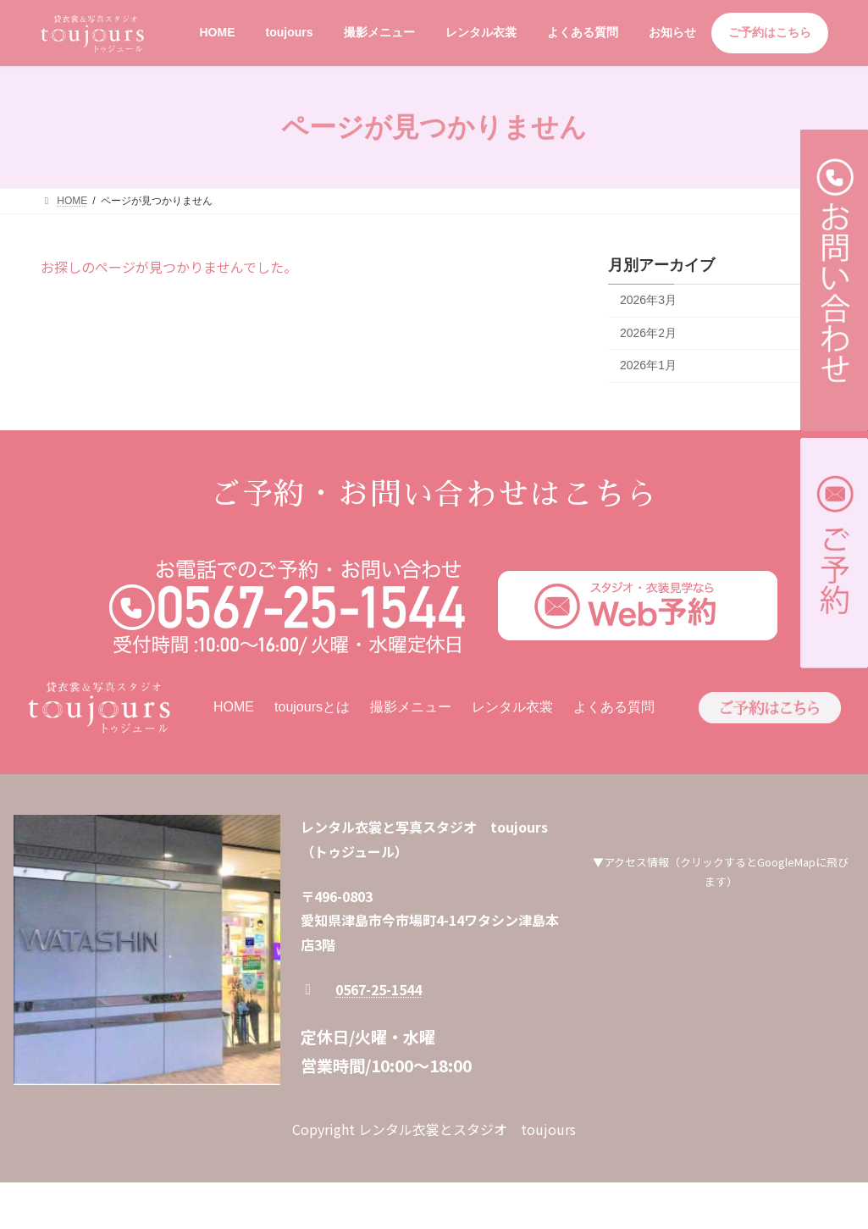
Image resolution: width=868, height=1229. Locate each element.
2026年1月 (648, 365)
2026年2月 (648, 333)
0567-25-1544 (378, 989)
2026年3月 (648, 300)
